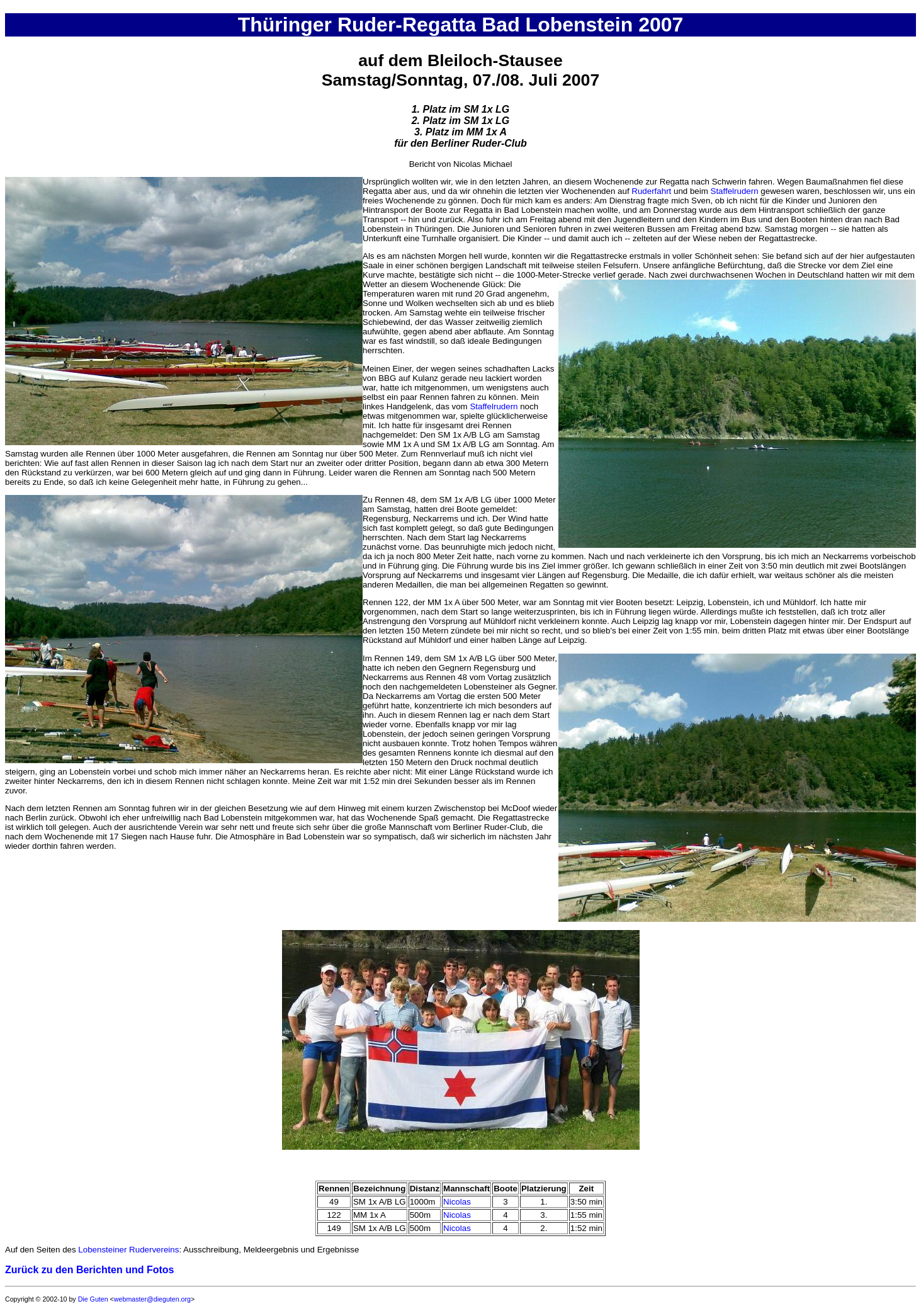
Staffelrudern (735, 191)
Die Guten (93, 1299)
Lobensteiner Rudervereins (128, 1249)
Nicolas (457, 1201)
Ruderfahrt (651, 191)
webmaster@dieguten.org (152, 1299)
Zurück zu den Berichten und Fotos (89, 1269)
